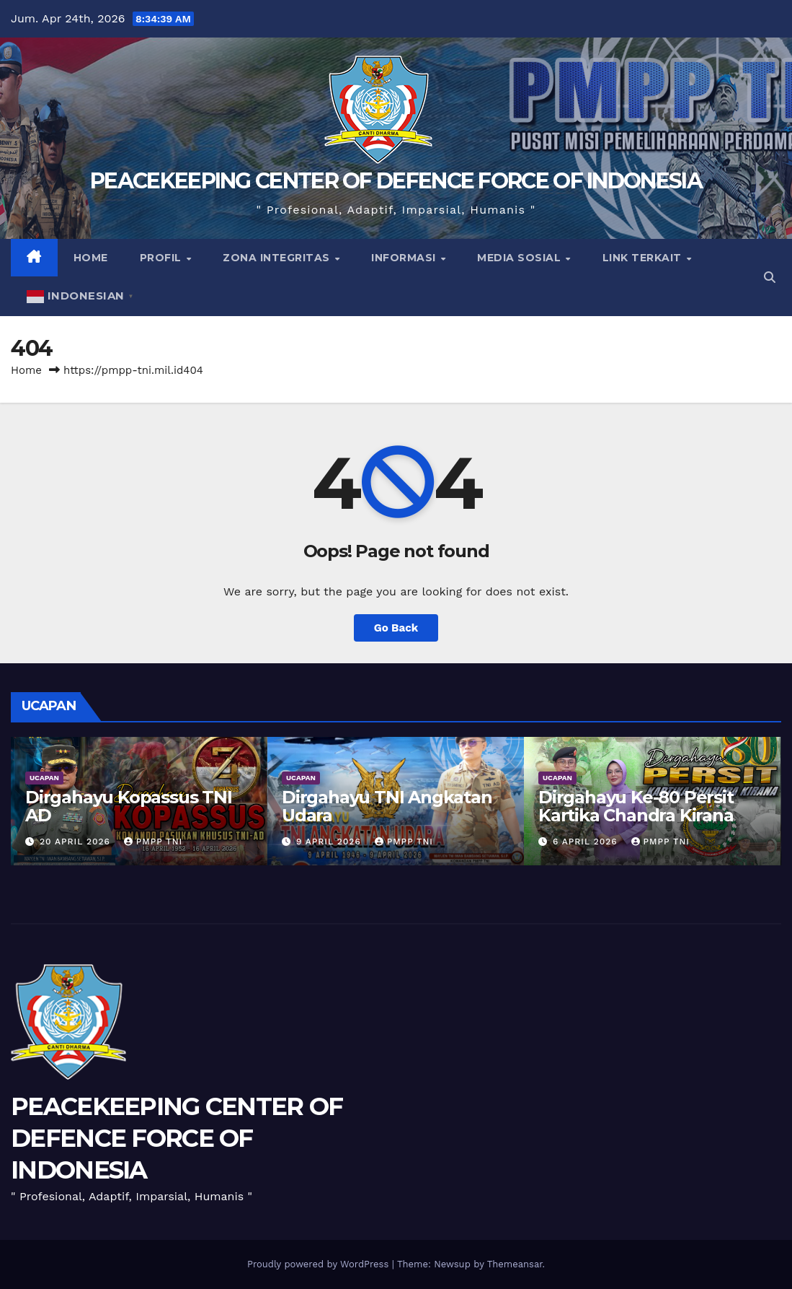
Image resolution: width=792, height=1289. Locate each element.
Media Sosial (520, 257)
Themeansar (515, 1264)
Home (91, 257)
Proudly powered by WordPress (319, 1264)
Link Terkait (643, 257)
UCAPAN (44, 778)
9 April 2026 (330, 841)
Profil (162, 257)
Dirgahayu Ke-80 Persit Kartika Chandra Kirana (636, 806)
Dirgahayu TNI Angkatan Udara (387, 806)
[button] (769, 277)
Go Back (396, 627)
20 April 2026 (77, 841)
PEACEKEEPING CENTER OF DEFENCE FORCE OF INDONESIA (396, 180)
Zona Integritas (278, 257)
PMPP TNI (153, 841)
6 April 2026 (587, 841)
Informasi (405, 257)
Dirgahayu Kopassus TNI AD (128, 806)
